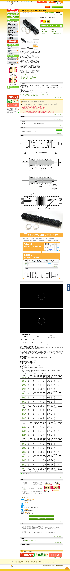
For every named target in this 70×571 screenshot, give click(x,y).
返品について (44, 31)
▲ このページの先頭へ (57, 97)
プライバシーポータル (39, 562)
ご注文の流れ (17, 561)
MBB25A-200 (23, 410)
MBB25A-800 (23, 418)
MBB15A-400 (23, 381)
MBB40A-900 (23, 451)
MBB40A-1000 (23, 452)
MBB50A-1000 (23, 468)
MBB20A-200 (23, 394)
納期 (53, 29)
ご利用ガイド (20, 1)
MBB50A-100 (23, 456)
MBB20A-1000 (23, 405)
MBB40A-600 (23, 447)
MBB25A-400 (23, 413)
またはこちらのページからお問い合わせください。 (30, 95)
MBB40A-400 (23, 444)
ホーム (8, 1)
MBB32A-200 (23, 426)
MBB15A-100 (23, 377)
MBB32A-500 (23, 430)
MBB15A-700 (23, 385)
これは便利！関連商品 (56, 33)
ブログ (25, 1)
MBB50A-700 (23, 464)
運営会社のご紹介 (18, 559)
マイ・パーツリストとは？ (58, 14)
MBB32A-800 (23, 434)
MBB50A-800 (23, 465)
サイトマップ (60, 562)
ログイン (41, 5)
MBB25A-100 (23, 409)
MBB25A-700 (23, 417)
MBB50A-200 (23, 457)
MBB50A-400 (23, 460)
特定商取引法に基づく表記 (30, 562)
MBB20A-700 (23, 401)
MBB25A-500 (23, 414)
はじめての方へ (13, 1)
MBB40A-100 (23, 440)
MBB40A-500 (23, 446)
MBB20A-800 (23, 402)
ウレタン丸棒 (9, 89)
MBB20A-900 (23, 404)
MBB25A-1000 (23, 421)
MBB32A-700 (23, 432)
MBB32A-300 (23, 427)
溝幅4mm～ (9, 88)
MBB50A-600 (23, 463)
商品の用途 (54, 35)
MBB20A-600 (23, 400)
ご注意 (43, 35)
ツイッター (30, 1)
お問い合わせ (54, 31)
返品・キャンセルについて (35, 561)
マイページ (46, 5)
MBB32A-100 (23, 425)
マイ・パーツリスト (57, 5)
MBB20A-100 (23, 393)
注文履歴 (50, 5)
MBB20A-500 (23, 398)
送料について (28, 561)
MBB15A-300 (23, 380)
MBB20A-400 (23, 397)
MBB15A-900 (23, 388)
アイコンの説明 (47, 18)
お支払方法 (23, 561)
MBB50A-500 (23, 461)
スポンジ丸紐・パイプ (10, 90)
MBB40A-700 (23, 448)
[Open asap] (67, 568)
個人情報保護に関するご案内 (20, 562)
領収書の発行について (41, 518)
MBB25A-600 (23, 415)
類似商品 (43, 33)
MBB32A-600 (23, 431)
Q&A (62, 5)
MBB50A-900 (23, 467)
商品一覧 (43, 29)
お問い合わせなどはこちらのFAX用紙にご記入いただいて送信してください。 (34, 94)
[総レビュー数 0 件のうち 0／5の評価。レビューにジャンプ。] (57, 16)
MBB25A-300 (23, 411)
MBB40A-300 (23, 443)
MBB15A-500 (23, 383)
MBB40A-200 (23, 442)
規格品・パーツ (27, 540)
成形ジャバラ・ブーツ (35, 540)
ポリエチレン (9, 91)
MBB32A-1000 (23, 436)
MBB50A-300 (23, 459)
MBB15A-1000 (23, 389)
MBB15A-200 (23, 379)
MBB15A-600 (23, 384)
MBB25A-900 (23, 419)
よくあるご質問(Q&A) (47, 562)
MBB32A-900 (23, 435)
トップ (22, 540)
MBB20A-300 (23, 396)
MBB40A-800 (23, 450)
